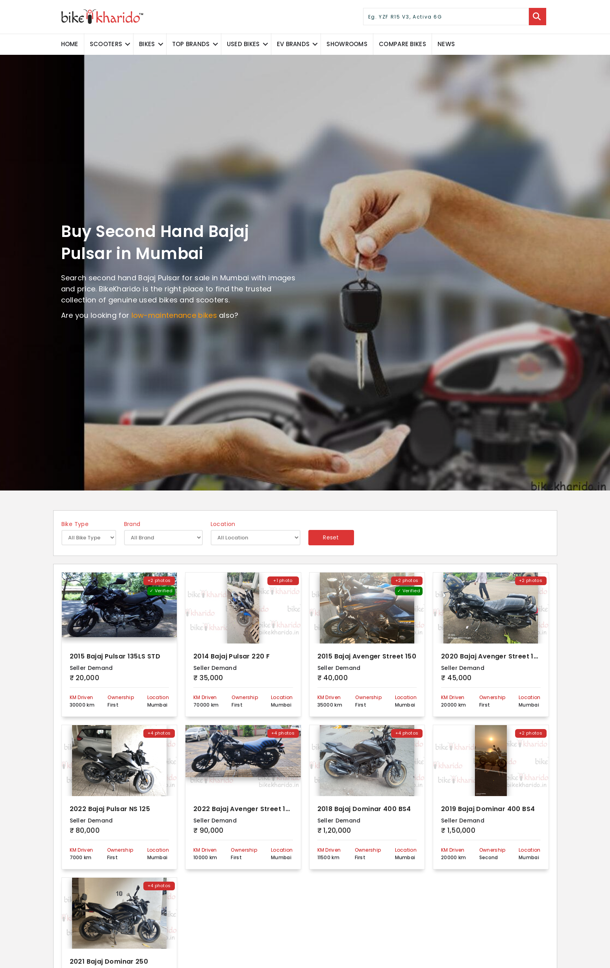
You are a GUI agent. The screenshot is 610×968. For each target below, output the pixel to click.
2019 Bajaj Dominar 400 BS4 (488, 809)
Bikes (147, 44)
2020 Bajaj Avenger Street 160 (491, 656)
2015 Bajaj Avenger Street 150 (367, 656)
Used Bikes (243, 44)
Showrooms (346, 44)
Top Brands (191, 44)
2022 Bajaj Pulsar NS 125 (110, 809)
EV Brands (293, 44)
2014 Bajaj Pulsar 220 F (231, 656)
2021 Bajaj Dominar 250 (109, 961)
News (446, 44)
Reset (331, 537)
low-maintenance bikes (174, 315)
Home (69, 44)
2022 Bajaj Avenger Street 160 (243, 809)
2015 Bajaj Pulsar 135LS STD (115, 656)
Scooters (106, 44)
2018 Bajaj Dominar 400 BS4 (364, 809)
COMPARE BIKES (402, 44)
